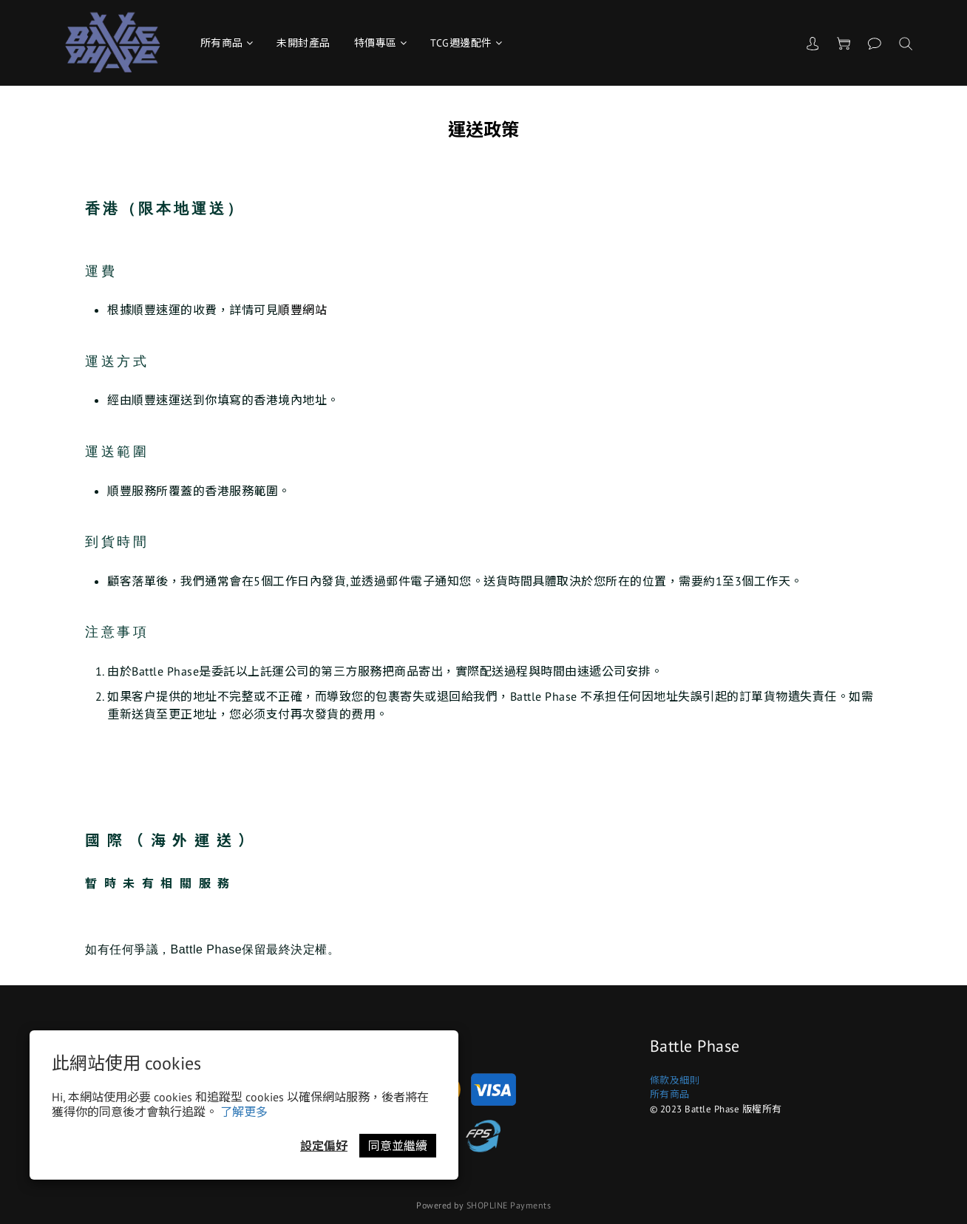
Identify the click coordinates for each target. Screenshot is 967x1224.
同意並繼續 (397, 1145)
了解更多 (244, 1111)
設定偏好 (323, 1145)
